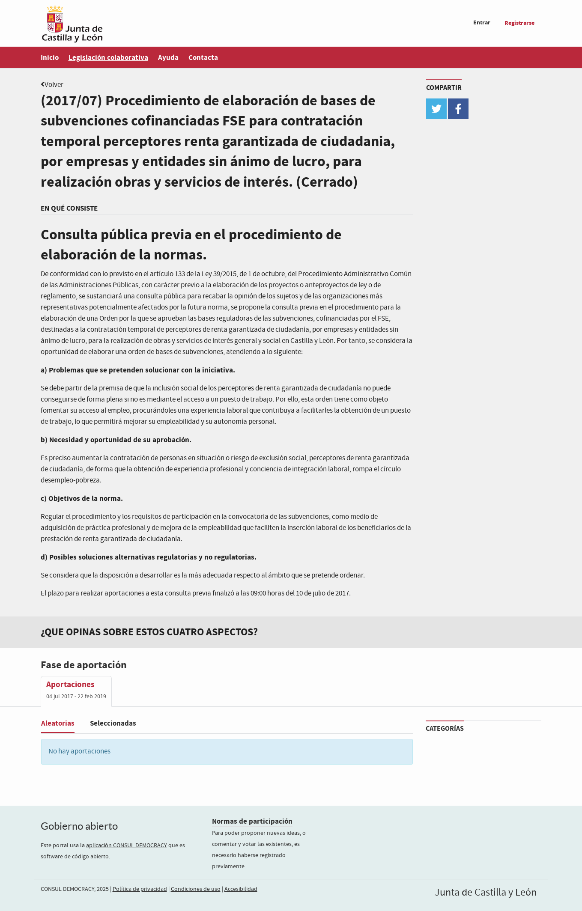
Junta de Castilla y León (486, 892)
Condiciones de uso (196, 889)
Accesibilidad (240, 889)
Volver (54, 85)
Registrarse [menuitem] (519, 23)
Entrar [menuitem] (481, 22)
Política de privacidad (140, 889)
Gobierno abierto (79, 826)
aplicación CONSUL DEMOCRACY (126, 845)
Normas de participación (252, 821)
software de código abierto (75, 856)
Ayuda (168, 58)
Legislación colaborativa (108, 58)
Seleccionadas (113, 723)
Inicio (50, 58)
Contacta (203, 58)
